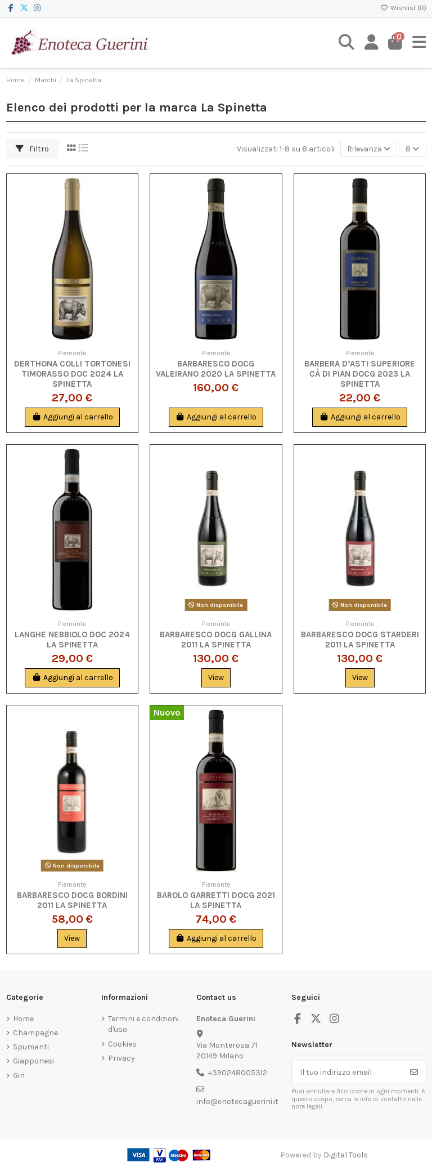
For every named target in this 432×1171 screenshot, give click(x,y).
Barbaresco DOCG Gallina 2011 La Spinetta (216, 639)
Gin (19, 1075)
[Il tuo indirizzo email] (347, 1072)
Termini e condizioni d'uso (143, 1024)
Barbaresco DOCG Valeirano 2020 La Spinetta (216, 369)
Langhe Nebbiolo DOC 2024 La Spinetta (72, 639)
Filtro (32, 149)
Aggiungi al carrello (72, 417)
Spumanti (31, 1047)
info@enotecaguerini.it (237, 1101)
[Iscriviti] (414, 1072)
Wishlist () (403, 8)
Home (23, 1018)
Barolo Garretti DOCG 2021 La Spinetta (216, 900)
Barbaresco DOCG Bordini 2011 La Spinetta (72, 900)
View (216, 677)
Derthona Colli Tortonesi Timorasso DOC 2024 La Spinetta (72, 374)
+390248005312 (237, 1073)
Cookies (122, 1044)
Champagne (35, 1033)
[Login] (371, 43)
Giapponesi (33, 1061)
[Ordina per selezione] (368, 149)
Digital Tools (345, 1155)
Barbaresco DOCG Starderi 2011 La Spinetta (360, 639)
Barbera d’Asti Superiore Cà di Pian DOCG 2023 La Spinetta (359, 374)
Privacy (121, 1058)
